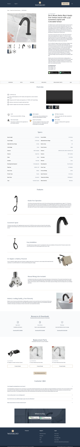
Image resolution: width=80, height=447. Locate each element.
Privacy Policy (56, 434)
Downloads (41, 434)
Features (32, 81)
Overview (10, 81)
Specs (21, 81)
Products (9, 3)
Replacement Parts (58, 81)
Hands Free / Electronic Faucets (15, 10)
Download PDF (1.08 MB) (17, 330)
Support (16, 3)
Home (8, 10)
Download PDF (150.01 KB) (62, 330)
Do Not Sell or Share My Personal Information (61, 441)
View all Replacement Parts (40, 372)
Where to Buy (66, 3)
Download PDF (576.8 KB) (40, 330)
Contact (41, 441)
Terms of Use (56, 432)
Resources (44, 81)
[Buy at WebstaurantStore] (33, 417)
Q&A (71, 81)
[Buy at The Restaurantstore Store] (46, 417)
